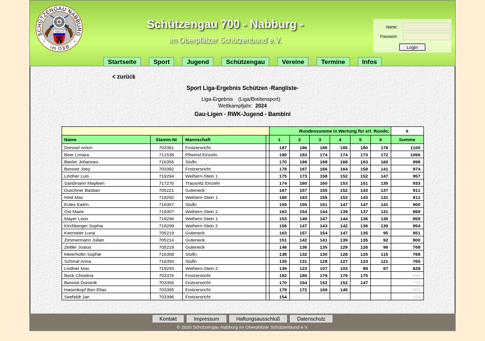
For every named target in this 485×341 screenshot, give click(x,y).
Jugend (198, 61)
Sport (161, 61)
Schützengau (245, 61)
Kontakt (168, 319)
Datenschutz (311, 319)
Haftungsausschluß (258, 319)
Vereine (293, 61)
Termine (333, 61)
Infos (369, 61)
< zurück (123, 76)
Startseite (122, 61)
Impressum (206, 319)
